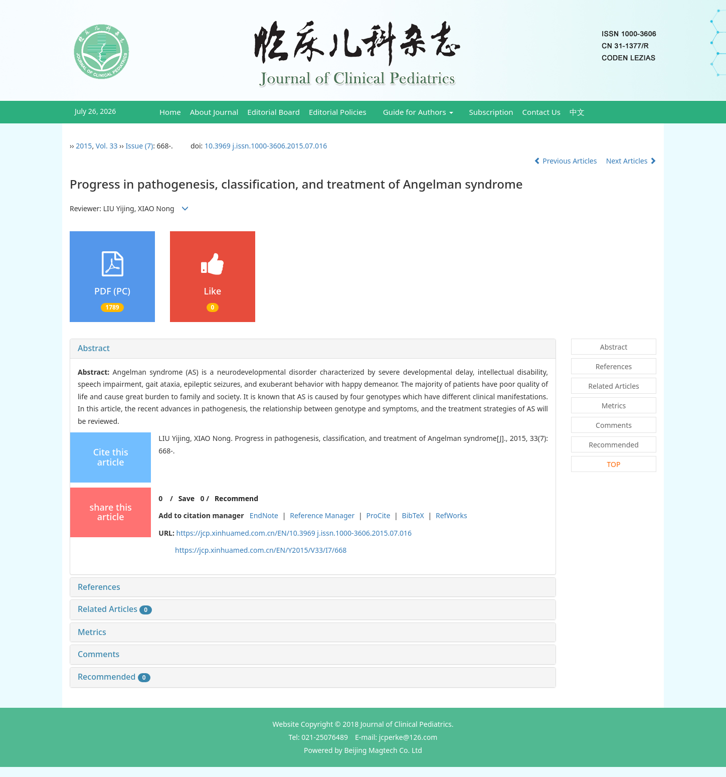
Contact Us (541, 112)
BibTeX (413, 515)
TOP (614, 464)
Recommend (236, 498)
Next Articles (631, 161)
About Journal (214, 112)
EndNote (264, 515)
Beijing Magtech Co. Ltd (383, 750)
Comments (98, 654)
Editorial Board (273, 112)
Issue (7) (139, 145)
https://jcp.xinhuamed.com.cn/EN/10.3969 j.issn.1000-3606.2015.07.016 (294, 533)
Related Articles (115, 608)
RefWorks (451, 515)
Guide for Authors (418, 112)
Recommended (114, 676)
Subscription (491, 112)
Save (186, 498)
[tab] (313, 348)
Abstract (94, 348)
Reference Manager (322, 515)
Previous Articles (566, 161)
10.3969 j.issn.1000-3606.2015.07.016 (266, 145)
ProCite (378, 515)
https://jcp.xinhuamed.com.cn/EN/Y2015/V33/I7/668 (260, 550)
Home (170, 112)
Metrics (92, 632)
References (99, 586)
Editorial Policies (338, 112)
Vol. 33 (107, 145)
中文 (577, 112)
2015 (84, 145)
